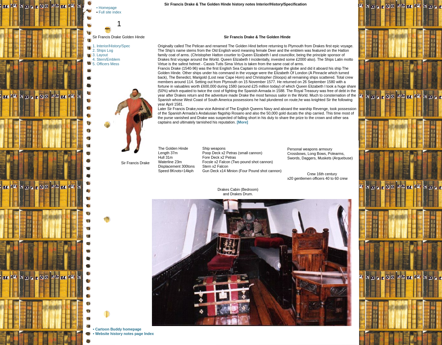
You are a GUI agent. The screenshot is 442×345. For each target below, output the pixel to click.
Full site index (110, 12)
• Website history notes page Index (123, 334)
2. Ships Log (103, 50)
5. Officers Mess (106, 64)
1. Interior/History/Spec (111, 46)
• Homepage (106, 8)
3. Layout (100, 55)
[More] (242, 122)
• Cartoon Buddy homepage (117, 329)
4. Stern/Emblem (106, 59)
